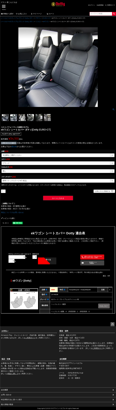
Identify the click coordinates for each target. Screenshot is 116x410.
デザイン (38, 18)
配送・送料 (64, 331)
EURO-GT (46, 18)
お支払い (4, 331)
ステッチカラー (8, 177)
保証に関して (13, 374)
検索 (114, 14)
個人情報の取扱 (7, 404)
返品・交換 (5, 359)
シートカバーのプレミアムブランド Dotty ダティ (17, 18)
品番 (4, 151)
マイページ (36, 14)
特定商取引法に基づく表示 (11, 399)
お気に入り (21, 14)
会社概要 (63, 359)
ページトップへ (113, 324)
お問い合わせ (6, 395)
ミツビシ (38, 21)
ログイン (92, 5)
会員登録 (100, 5)
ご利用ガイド (110, 5)
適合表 (14, 146)
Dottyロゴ (7, 167)
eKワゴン (46, 21)
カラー (5, 159)
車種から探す (7, 14)
